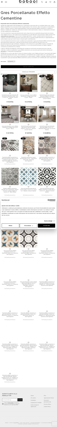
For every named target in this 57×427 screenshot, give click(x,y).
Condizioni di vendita (36, 402)
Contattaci (33, 399)
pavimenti (3, 51)
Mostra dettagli (48, 220)
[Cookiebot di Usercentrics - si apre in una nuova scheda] (48, 200)
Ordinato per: (38, 71)
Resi (45, 395)
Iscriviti (20, 399)
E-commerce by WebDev (47, 422)
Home (32, 395)
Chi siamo (33, 397)
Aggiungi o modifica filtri (28, 66)
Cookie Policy (47, 406)
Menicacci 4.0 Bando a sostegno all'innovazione (28, 423)
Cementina (11, 61)
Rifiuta (10, 225)
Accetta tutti (46, 225)
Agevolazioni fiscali (49, 397)
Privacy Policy (11, 402)
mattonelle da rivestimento (8, 35)
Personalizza (28, 225)
